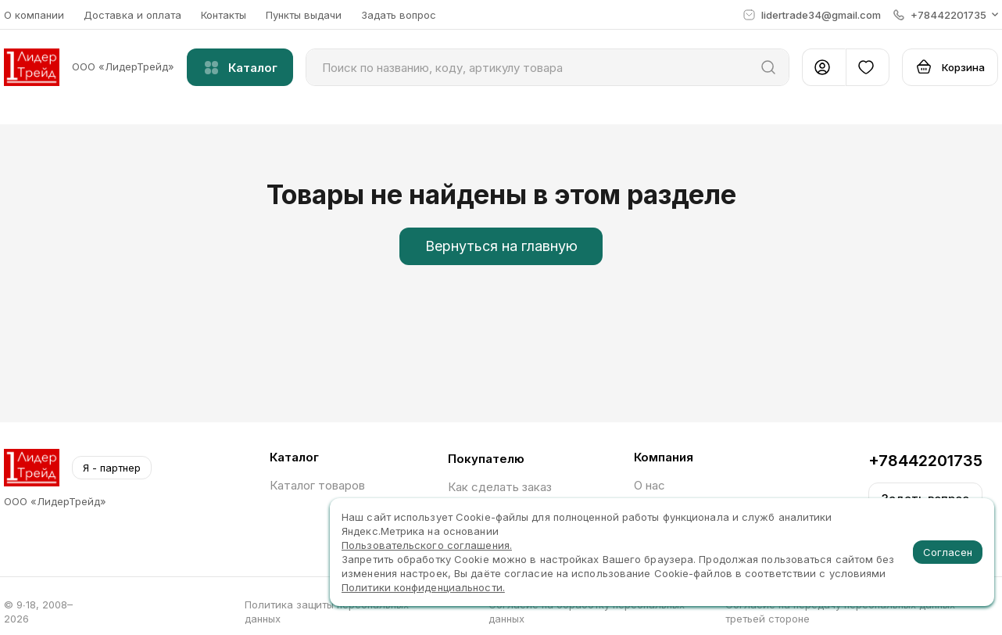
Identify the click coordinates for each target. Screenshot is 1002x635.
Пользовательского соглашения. (427, 545)
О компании (34, 15)
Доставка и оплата (132, 15)
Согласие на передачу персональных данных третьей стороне (840, 611)
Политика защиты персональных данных (327, 611)
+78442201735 (925, 460)
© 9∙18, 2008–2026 (38, 611)
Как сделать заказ (500, 486)
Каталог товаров (317, 485)
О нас (649, 485)
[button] (945, 15)
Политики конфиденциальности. (423, 587)
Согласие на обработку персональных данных (586, 611)
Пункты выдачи (304, 15)
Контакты (223, 15)
